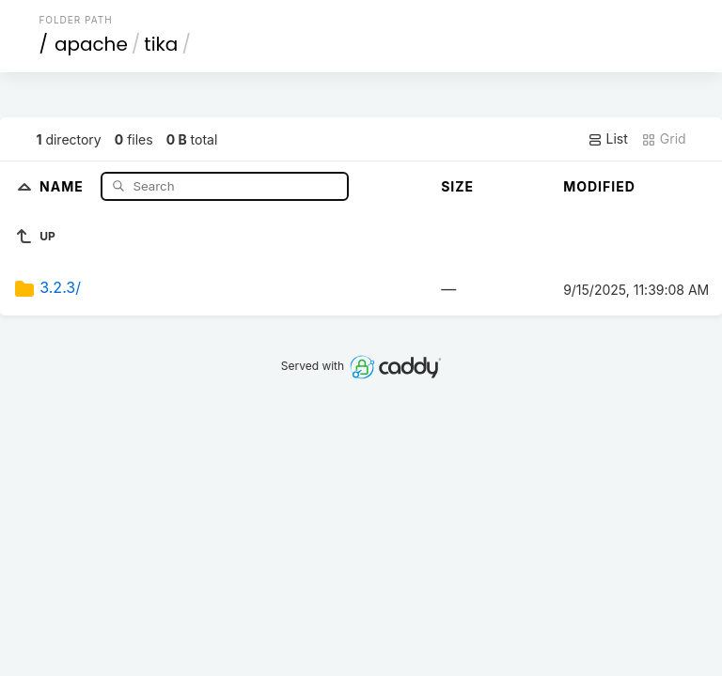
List (608, 139)
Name (63, 185)
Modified (599, 186)
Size (457, 186)
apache (91, 44)
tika (161, 44)
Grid (663, 139)
